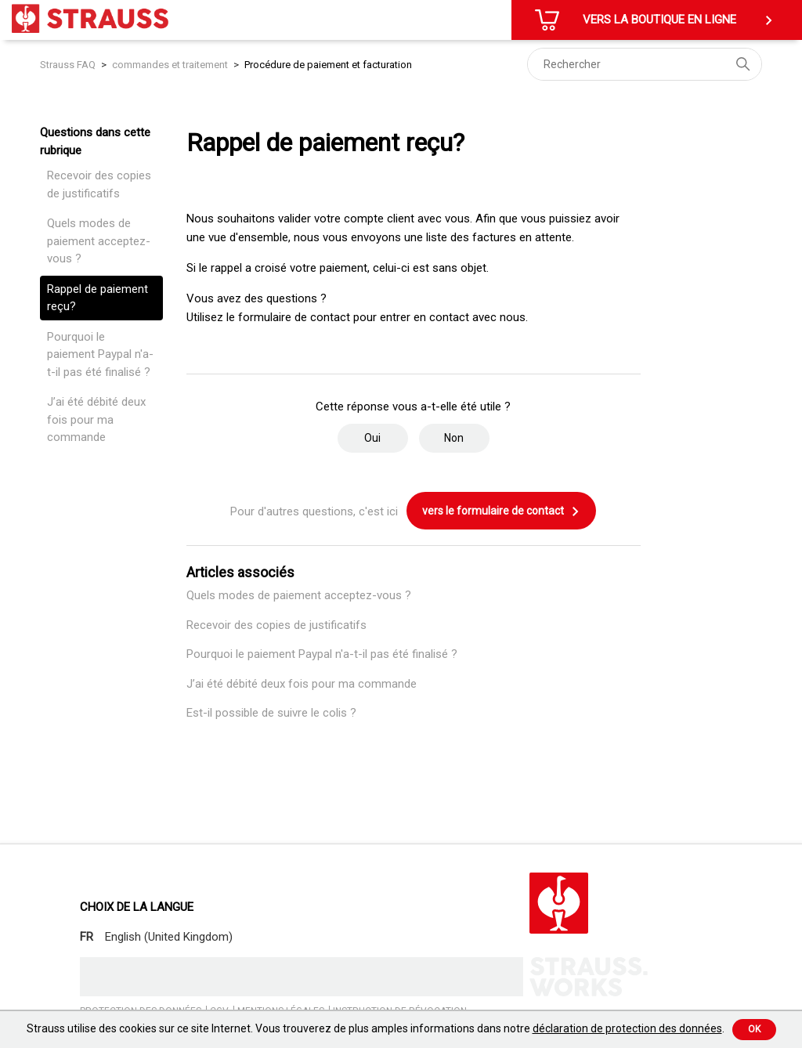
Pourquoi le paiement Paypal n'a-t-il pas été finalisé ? (100, 354)
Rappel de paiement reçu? (97, 298)
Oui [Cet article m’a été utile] (372, 438)
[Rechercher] (644, 64)
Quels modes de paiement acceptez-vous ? (98, 241)
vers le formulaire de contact (501, 511)
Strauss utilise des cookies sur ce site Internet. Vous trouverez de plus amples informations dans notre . (375, 1028)
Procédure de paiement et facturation (328, 64)
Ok (754, 1029)
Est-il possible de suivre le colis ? (271, 713)
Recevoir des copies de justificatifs (99, 184)
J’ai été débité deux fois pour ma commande (96, 419)
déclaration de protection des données (627, 1028)
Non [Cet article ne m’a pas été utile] (454, 438)
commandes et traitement (170, 64)
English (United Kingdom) (169, 937)
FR (86, 937)
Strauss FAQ (69, 64)
